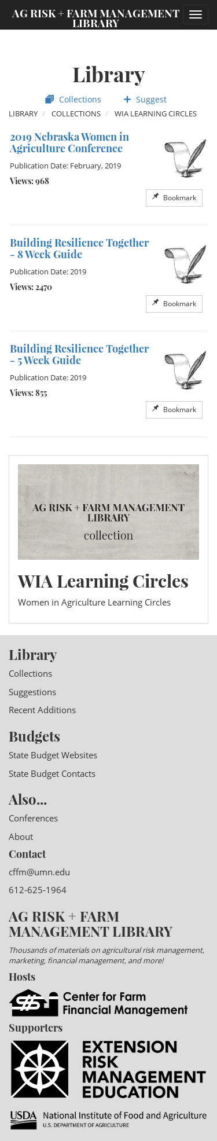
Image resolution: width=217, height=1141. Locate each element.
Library (23, 113)
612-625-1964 (38, 890)
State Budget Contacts (52, 773)
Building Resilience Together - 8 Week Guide (79, 248)
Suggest (145, 99)
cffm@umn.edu (39, 872)
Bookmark (174, 198)
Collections (73, 99)
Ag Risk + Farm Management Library (96, 17)
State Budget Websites (53, 755)
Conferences (33, 818)
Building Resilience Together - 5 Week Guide (79, 354)
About (21, 836)
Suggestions (32, 692)
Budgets (34, 736)
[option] (108, 172)
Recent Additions (42, 710)
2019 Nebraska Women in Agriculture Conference (69, 142)
